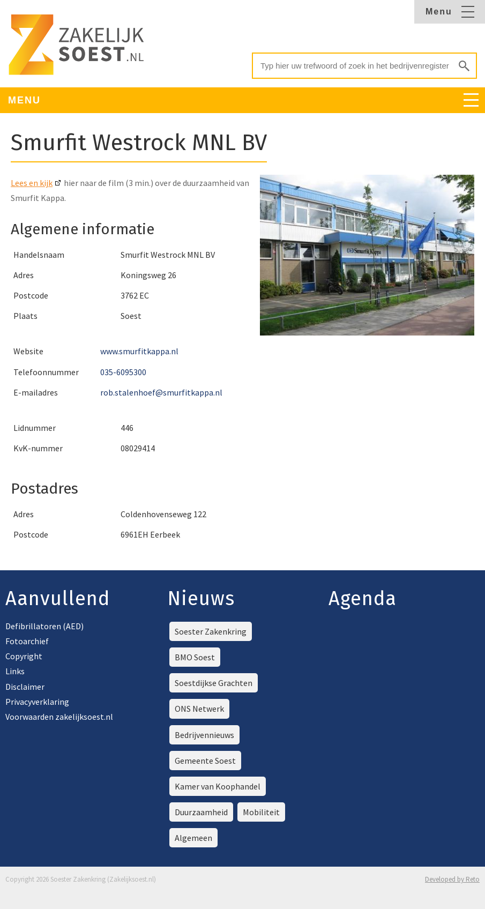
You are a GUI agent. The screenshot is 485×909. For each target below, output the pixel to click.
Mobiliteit (261, 812)
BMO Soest (195, 657)
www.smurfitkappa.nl (139, 351)
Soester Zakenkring (211, 631)
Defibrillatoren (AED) (44, 626)
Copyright (23, 656)
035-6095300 (123, 372)
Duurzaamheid (201, 812)
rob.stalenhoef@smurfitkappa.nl (161, 392)
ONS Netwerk (199, 708)
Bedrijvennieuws (204, 734)
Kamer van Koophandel (217, 786)
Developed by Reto (452, 879)
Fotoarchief (27, 641)
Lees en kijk (32, 182)
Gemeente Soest (205, 760)
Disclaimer (24, 686)
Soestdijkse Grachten (213, 682)
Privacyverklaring (37, 701)
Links (15, 671)
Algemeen (193, 837)
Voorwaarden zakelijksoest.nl (59, 716)
